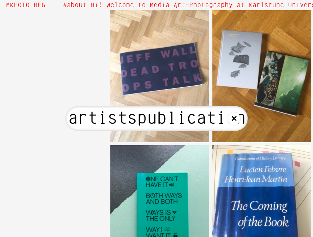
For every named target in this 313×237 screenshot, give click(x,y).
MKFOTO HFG (25, 5)
